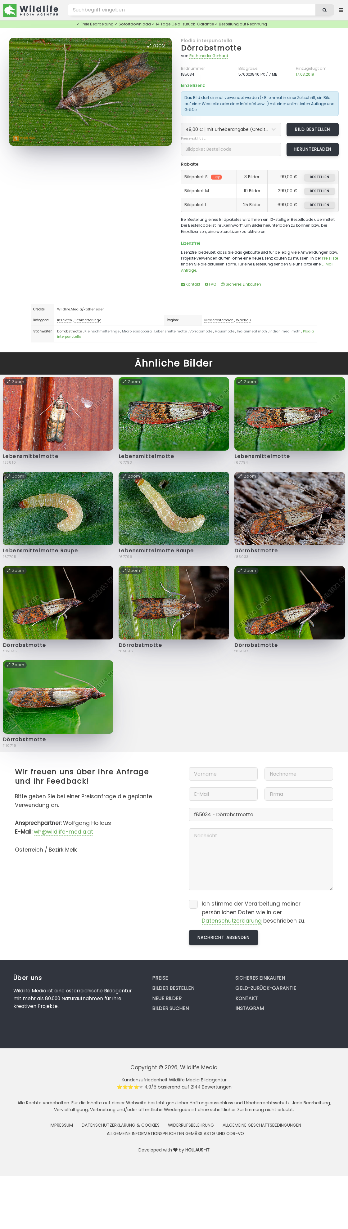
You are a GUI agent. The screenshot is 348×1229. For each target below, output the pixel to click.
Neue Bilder (167, 998)
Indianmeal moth (252, 331)
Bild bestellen (312, 129)
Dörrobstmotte (211, 48)
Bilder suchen (170, 1008)
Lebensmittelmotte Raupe (40, 550)
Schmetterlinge (88, 320)
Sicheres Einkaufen (241, 284)
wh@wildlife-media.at (63, 831)
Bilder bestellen (173, 988)
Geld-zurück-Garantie (265, 988)
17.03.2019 (305, 74)
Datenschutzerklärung (232, 920)
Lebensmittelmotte (170, 331)
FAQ (210, 284)
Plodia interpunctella (206, 41)
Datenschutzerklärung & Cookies (121, 1125)
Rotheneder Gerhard (208, 55)
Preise (160, 978)
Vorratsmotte (200, 331)
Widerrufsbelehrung (191, 1125)
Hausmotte (224, 331)
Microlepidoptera (137, 331)
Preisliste (330, 258)
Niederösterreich (218, 320)
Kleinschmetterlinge (102, 331)
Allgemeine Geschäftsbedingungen (262, 1125)
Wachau (243, 320)
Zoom (156, 45)
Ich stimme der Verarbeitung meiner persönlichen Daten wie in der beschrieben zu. (253, 912)
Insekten (64, 320)
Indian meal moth (285, 331)
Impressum (61, 1125)
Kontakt (190, 284)
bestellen (319, 177)
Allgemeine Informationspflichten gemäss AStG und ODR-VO (175, 1133)
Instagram (249, 1008)
